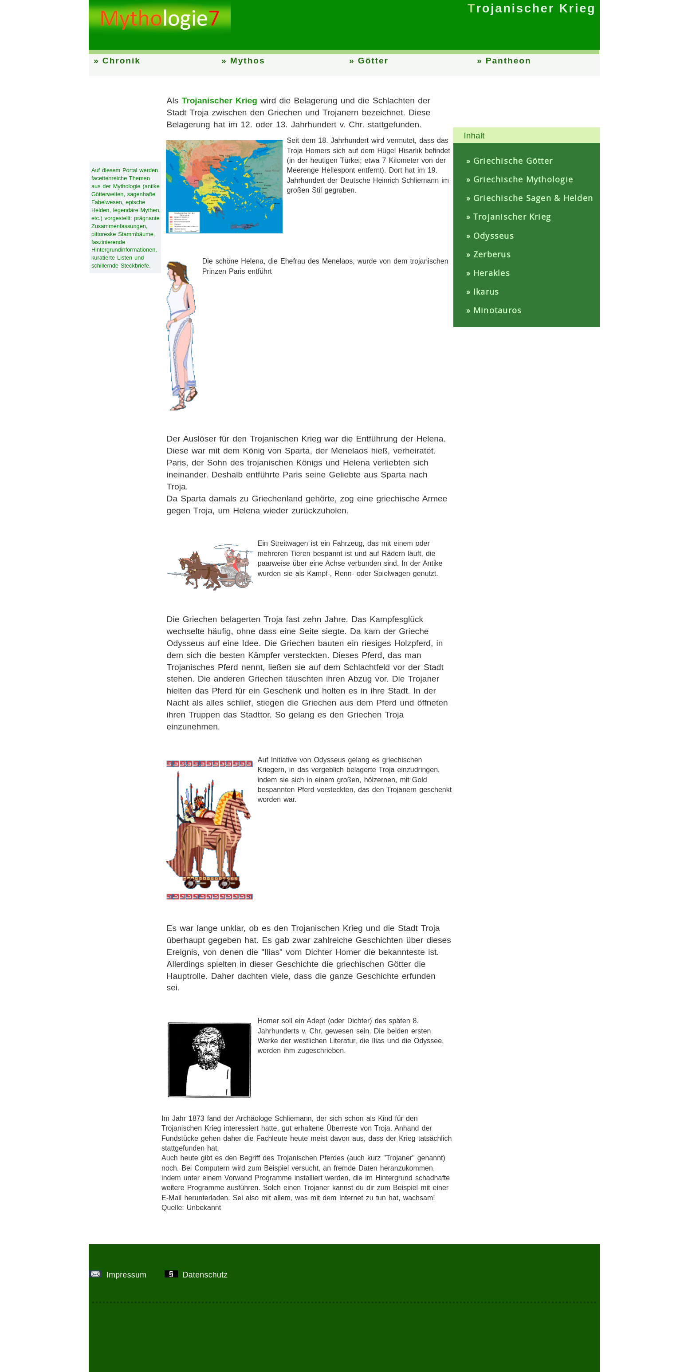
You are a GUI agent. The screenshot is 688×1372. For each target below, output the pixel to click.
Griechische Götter (513, 160)
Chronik (121, 60)
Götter (373, 60)
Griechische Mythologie (523, 179)
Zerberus (492, 254)
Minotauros (497, 310)
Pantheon (508, 60)
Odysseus (493, 235)
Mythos (247, 60)
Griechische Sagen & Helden (533, 198)
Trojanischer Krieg (512, 216)
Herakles (491, 273)
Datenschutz (200, 1274)
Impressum (121, 1274)
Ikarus (486, 291)
